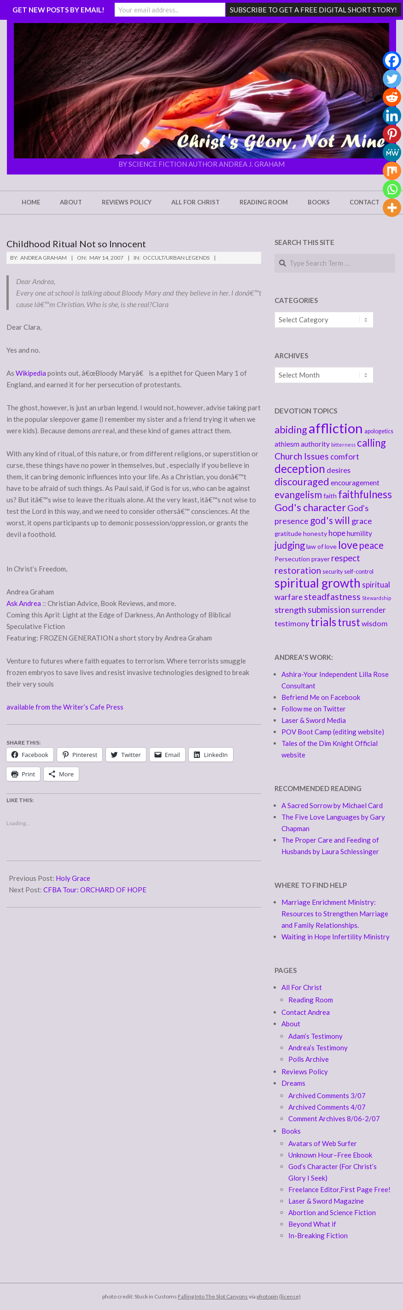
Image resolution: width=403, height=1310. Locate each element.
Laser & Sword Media (313, 720)
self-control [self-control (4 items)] (359, 571)
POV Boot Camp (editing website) (332, 732)
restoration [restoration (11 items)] (298, 570)
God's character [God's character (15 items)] (310, 507)
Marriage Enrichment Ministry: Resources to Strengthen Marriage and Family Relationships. (334, 913)
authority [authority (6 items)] (315, 444)
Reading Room (310, 1000)
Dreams (293, 1083)
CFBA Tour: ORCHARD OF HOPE (94, 889)
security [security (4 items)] (332, 571)
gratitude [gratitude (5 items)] (288, 533)
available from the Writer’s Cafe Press (64, 707)
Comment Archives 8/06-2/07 (334, 1118)
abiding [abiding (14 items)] (291, 430)
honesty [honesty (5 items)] (315, 533)
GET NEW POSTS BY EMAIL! (58, 10)
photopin (267, 1296)
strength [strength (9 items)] (290, 610)
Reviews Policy (304, 1071)
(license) (290, 1296)
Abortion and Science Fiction (332, 1212)
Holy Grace (73, 878)
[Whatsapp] (392, 189)
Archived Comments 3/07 (327, 1095)
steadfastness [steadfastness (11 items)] (332, 596)
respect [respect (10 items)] (345, 558)
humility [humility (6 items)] (359, 533)
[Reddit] (392, 97)
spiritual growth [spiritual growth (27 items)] (318, 583)
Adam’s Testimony (315, 1036)
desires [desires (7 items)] (338, 470)
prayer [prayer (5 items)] (320, 559)
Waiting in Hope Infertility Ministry (335, 936)
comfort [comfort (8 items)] (344, 456)
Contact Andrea (305, 1012)
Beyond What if (312, 1224)
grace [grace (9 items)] (361, 521)
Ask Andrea (24, 603)
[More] (392, 207)
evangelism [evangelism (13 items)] (298, 494)
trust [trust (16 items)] (349, 622)
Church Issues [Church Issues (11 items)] (302, 456)
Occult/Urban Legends (176, 257)
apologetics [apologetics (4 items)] (378, 431)
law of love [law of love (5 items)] (321, 546)
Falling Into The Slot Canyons (213, 1296)
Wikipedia (31, 373)
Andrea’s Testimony (318, 1047)
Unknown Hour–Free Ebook (330, 1155)
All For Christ (301, 987)
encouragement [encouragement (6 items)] (355, 482)
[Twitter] (392, 79)
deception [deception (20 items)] (300, 468)
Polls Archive (308, 1059)
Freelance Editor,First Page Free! (339, 1189)
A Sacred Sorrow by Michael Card (332, 805)
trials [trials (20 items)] (323, 622)
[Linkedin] (392, 115)
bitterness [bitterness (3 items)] (343, 445)
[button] (201, 90)
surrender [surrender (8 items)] (368, 610)
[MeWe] (392, 152)
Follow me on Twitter (313, 708)
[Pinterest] (392, 134)
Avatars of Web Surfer (322, 1143)
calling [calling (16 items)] (371, 443)
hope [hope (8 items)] (336, 533)
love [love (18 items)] (348, 544)
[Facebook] (392, 60)
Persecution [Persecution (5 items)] (292, 559)
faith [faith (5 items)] (330, 496)
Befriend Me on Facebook (320, 697)
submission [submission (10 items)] (329, 609)
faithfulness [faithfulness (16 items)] (365, 494)
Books (291, 1131)
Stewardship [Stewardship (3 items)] (376, 598)
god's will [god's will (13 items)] (330, 520)
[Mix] (392, 171)
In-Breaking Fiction (318, 1235)
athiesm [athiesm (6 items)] (287, 444)
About (290, 1023)
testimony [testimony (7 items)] (292, 623)
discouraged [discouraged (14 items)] (302, 482)
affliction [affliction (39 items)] (336, 428)
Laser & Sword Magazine (326, 1201)
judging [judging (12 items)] (290, 545)
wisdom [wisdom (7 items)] (375, 623)
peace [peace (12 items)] (371, 545)
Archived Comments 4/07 (327, 1107)
